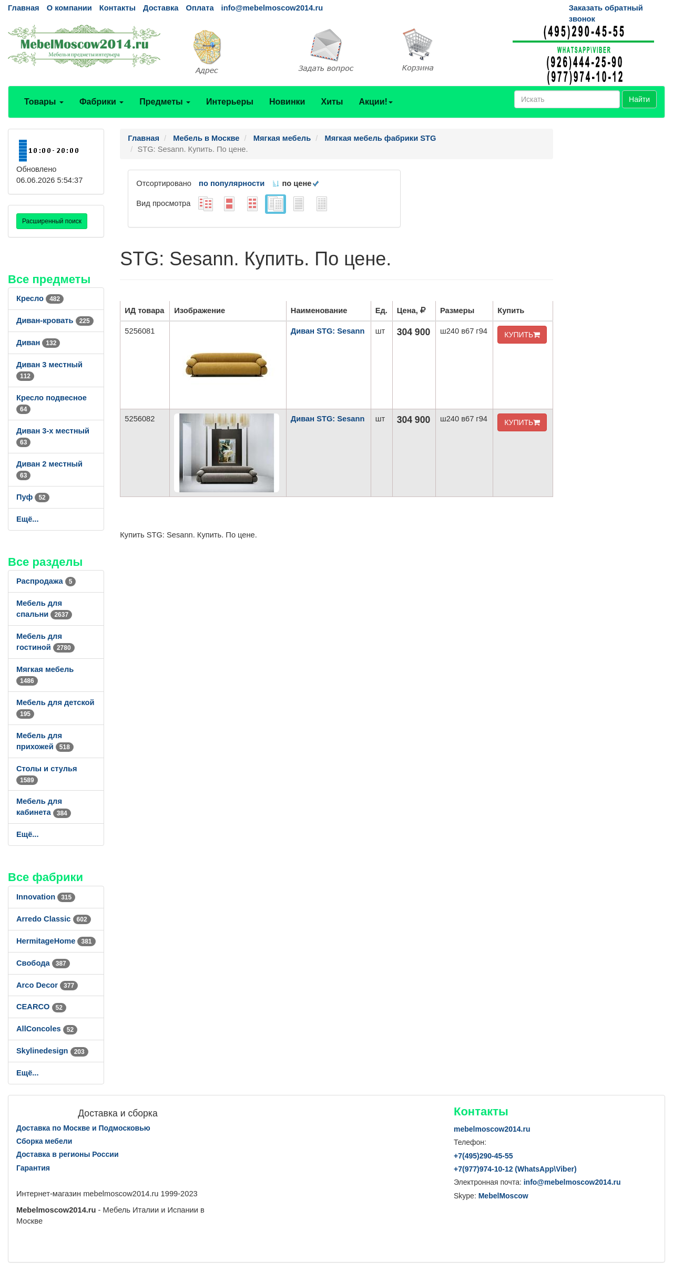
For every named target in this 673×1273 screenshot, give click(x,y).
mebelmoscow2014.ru (492, 1129)
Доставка (160, 8)
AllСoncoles (46, 1028)
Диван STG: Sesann (328, 331)
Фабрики (101, 101)
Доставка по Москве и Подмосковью (83, 1128)
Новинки (287, 101)
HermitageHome (56, 941)
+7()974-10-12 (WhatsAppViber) (515, 1169)
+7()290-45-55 (483, 1156)
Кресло (40, 298)
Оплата (199, 8)
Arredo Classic (53, 919)
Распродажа (46, 581)
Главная (23, 8)
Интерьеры (229, 101)
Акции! (375, 101)
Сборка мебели (44, 1141)
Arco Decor (47, 985)
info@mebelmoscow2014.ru (272, 8)
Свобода (43, 963)
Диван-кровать (55, 320)
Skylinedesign (52, 1051)
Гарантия (33, 1168)
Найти (639, 99)
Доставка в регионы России (67, 1154)
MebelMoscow (503, 1196)
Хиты (332, 101)
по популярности (231, 183)
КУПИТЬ (522, 334)
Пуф (32, 497)
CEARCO (41, 1006)
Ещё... (27, 519)
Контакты (117, 8)
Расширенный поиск (51, 221)
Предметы (164, 101)
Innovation (45, 897)
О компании (69, 8)
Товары (44, 101)
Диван (38, 342)
